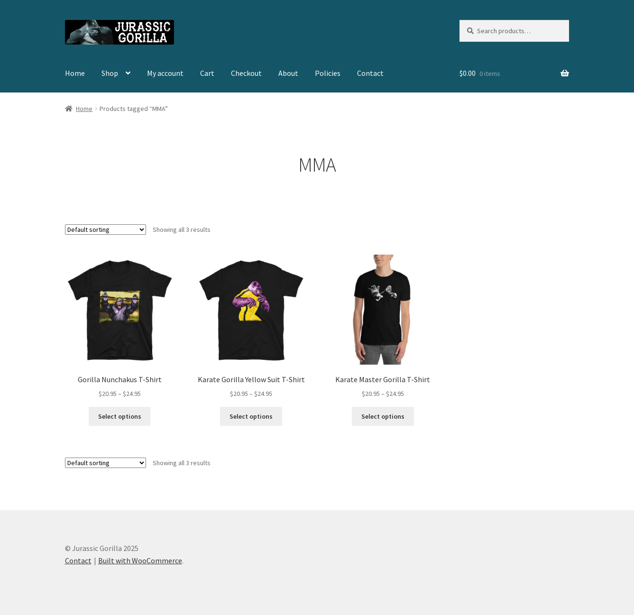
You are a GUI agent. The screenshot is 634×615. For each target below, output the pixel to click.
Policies (327, 73)
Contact (370, 73)
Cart (207, 73)
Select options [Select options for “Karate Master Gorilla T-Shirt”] (382, 416)
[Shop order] (105, 229)
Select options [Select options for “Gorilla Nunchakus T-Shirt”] (119, 416)
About (288, 73)
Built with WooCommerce (140, 560)
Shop (109, 73)
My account (165, 73)
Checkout (246, 73)
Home (75, 73)
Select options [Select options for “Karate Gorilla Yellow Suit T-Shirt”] (251, 416)
